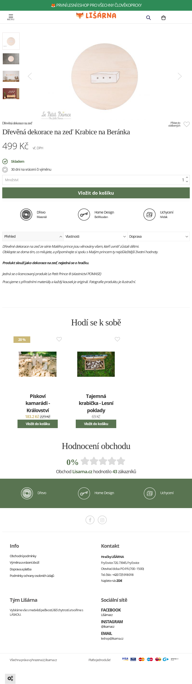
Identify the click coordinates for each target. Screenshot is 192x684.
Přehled (33, 236)
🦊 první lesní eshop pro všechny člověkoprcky (96, 5)
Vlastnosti (96, 236)
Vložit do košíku (38, 423)
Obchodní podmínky (23, 556)
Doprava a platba (20, 569)
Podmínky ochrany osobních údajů (32, 575)
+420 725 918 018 (122, 574)
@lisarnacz (107, 626)
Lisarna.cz (82, 471)
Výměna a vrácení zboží (24, 562)
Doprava (158, 236)
